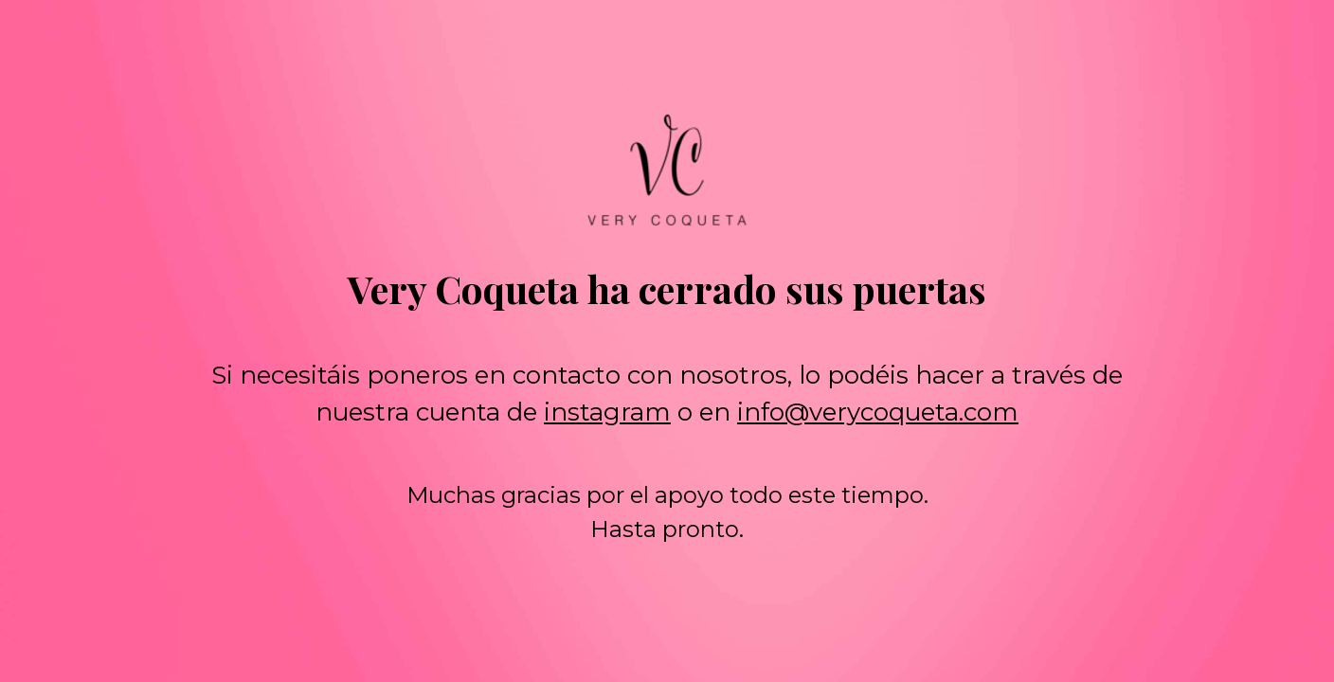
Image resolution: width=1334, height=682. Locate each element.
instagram (607, 412)
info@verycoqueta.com (878, 412)
